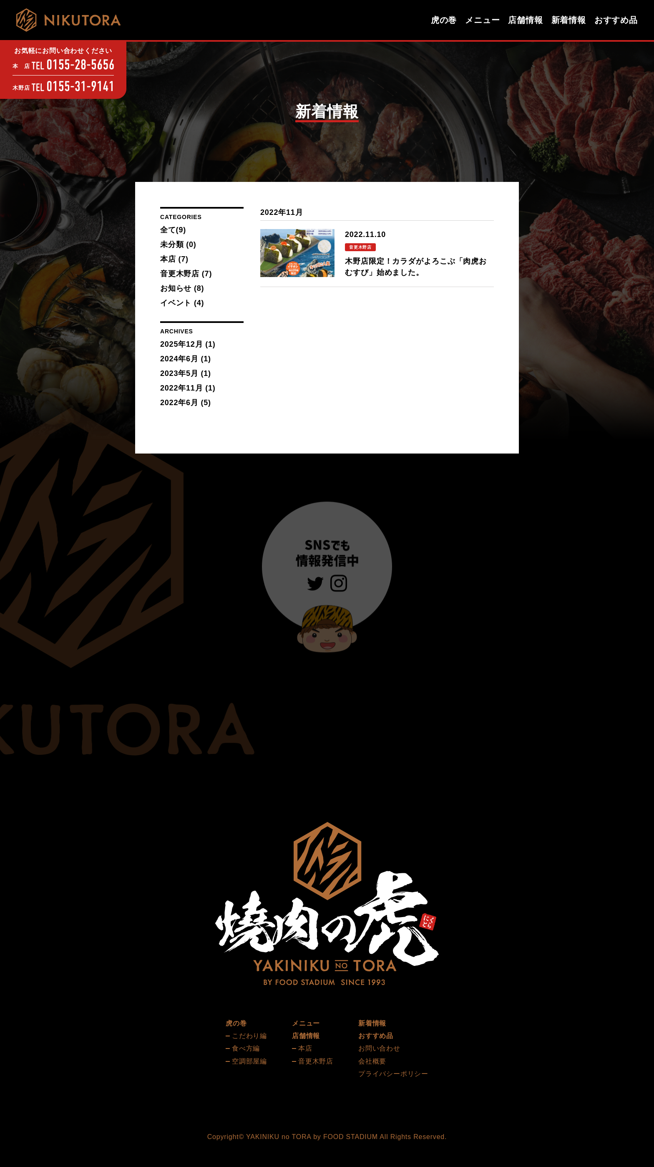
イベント (182, 303)
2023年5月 (179, 373)
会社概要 (372, 1061)
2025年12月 (181, 344)
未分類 (178, 244)
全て (173, 230)
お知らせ (182, 288)
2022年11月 (181, 388)
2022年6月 (179, 402)
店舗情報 (525, 20)
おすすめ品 (616, 20)
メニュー (482, 20)
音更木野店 (186, 274)
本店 (174, 259)
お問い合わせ (379, 1048)
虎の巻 (444, 20)
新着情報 (568, 20)
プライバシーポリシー (393, 1073)
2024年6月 (179, 359)
